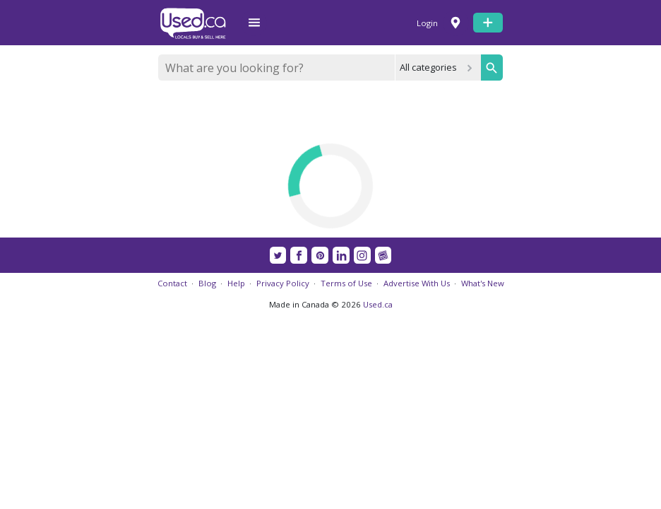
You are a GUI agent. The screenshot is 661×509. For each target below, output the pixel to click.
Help (236, 283)
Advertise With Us (416, 283)
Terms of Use (346, 283)
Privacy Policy (282, 283)
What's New (482, 283)
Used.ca (378, 304)
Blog (207, 283)
